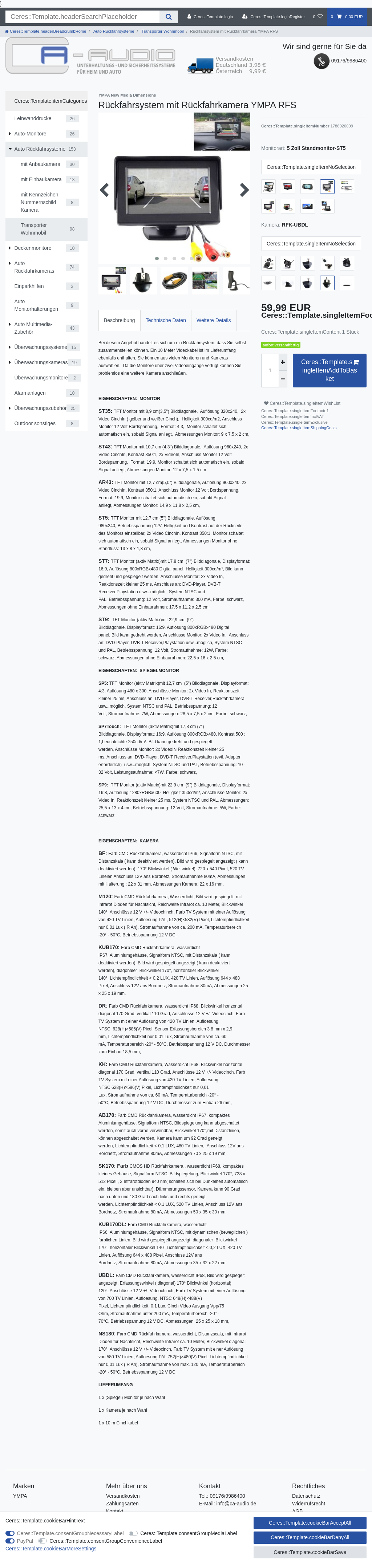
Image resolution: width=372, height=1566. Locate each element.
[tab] (119, 320)
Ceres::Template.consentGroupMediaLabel (188, 1533)
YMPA (20, 1496)
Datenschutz (306, 1496)
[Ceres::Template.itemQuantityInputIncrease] (283, 362)
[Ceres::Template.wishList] (318, 17)
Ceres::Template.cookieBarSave (310, 1552)
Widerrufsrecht (308, 1503)
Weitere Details (214, 320)
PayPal (25, 1541)
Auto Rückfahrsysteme (113, 31)
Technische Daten (166, 320)
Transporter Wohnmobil (162, 31)
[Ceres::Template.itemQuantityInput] (270, 370)
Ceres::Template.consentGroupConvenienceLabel (105, 1541)
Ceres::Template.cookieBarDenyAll (310, 1537)
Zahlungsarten (122, 1503)
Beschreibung (119, 320)
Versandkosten (123, 1496)
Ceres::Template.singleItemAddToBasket (330, 370)
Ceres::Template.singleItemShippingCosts (299, 428)
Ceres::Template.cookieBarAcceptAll (310, 1523)
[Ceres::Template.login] (210, 17)
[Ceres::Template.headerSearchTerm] (82, 17)
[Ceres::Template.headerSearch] (168, 17)
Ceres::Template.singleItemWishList (302, 403)
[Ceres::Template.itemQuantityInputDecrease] (283, 379)
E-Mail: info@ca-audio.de (227, 1503)
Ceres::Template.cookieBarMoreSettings (51, 1548)
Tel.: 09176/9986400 (222, 1496)
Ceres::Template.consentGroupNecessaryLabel (70, 1533)
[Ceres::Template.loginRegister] (273, 17)
